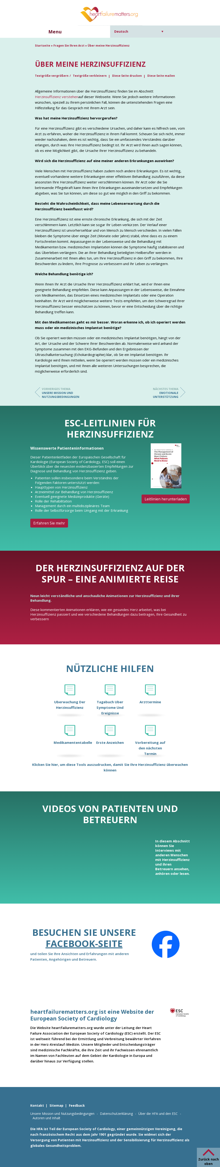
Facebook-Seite (84, 943)
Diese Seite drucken (127, 76)
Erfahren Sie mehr (49, 523)
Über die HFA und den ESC (158, 1113)
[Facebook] (166, 944)
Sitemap (56, 1105)
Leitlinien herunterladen (166, 499)
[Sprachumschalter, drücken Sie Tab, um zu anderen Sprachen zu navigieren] (139, 31)
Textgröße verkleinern (90, 76)
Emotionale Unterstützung (159, 393)
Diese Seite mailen (161, 76)
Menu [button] (55, 32)
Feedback (77, 1105)
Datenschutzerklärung (116, 1113)
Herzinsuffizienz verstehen (56, 96)
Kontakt (37, 1105)
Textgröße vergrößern (51, 76)
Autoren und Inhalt (46, 1118)
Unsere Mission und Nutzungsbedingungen (60, 393)
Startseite (42, 46)
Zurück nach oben (208, 1161)
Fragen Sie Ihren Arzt (68, 46)
